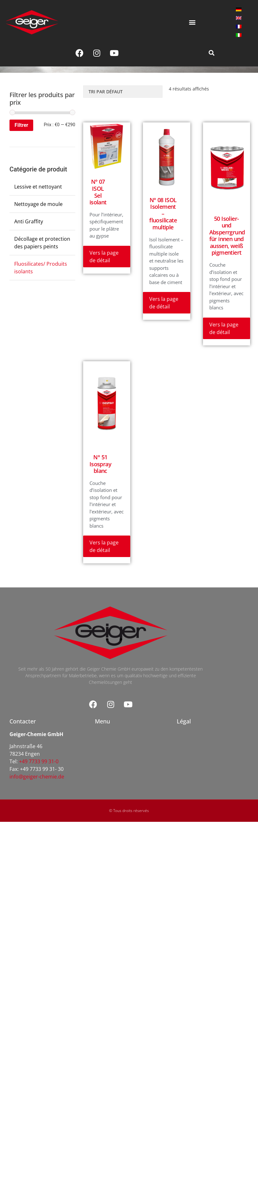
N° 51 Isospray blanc (100, 463)
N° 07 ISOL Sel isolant (98, 192)
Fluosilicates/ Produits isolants (40, 267)
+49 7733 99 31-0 (38, 761)
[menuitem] (239, 9)
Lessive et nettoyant (38, 186)
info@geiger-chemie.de (36, 776)
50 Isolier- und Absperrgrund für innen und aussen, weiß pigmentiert (227, 236)
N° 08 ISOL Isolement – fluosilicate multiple (163, 213)
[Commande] (123, 91)
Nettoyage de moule (38, 204)
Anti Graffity (28, 221)
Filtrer (21, 125)
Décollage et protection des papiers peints (42, 242)
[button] (192, 22)
